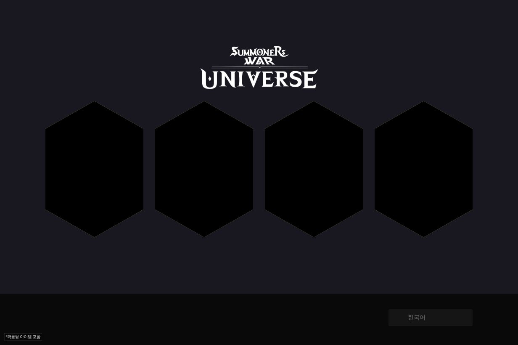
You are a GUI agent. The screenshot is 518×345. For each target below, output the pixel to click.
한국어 (417, 317)
